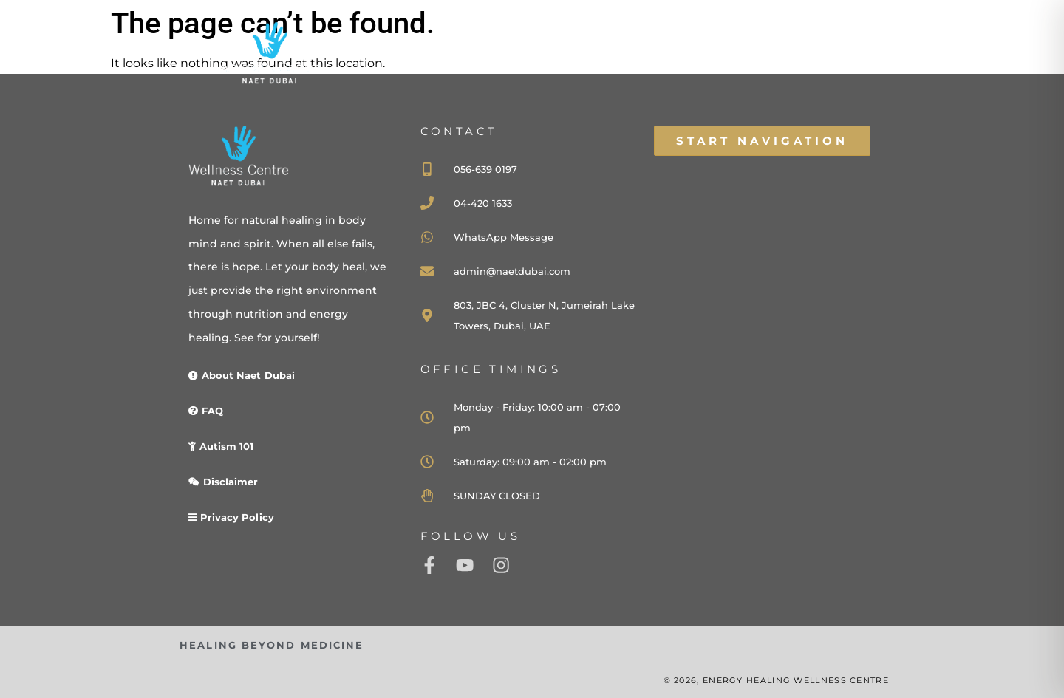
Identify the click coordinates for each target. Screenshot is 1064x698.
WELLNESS (721, 68)
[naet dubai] (762, 338)
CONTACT (820, 68)
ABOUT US (619, 68)
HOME (534, 68)
